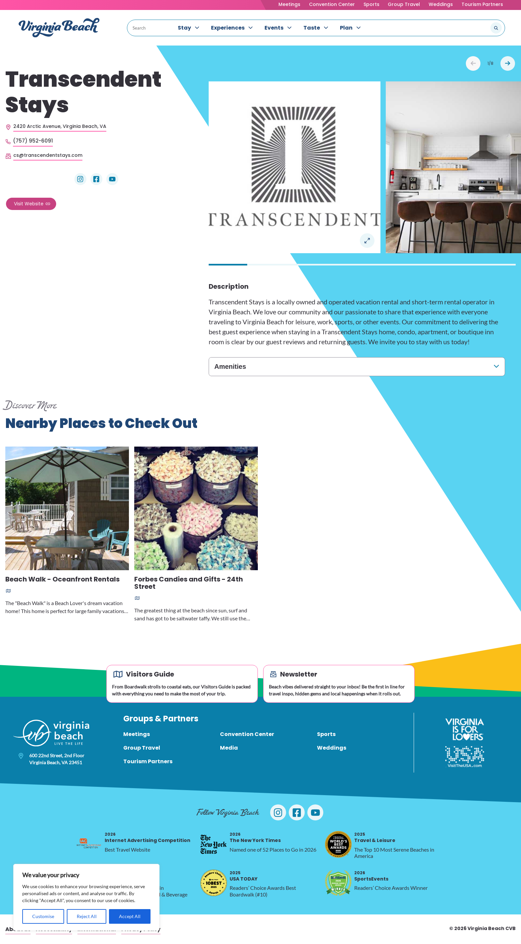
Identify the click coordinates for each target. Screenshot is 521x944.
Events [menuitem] (273, 28)
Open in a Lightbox (367, 240)
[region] (86, 897)
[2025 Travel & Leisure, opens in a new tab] (338, 844)
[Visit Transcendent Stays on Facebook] (96, 179)
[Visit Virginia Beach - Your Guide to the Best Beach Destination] (59, 27)
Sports (371, 4)
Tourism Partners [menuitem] (147, 761)
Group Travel (404, 4)
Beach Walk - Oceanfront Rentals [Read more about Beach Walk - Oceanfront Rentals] (62, 580)
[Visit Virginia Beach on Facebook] (297, 812)
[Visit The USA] (464, 756)
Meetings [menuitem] (136, 734)
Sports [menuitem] (326, 734)
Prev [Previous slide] (473, 63)
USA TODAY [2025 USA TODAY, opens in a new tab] (244, 876)
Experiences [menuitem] (228, 28)
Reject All (87, 916)
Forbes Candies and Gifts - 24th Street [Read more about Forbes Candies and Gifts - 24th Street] (188, 583)
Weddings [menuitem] (331, 748)
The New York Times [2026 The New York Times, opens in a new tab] (255, 837)
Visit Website (29, 203)
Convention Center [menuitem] (247, 734)
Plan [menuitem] (346, 28)
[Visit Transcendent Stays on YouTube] (112, 179)
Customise (43, 916)
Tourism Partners (482, 4)
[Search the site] (474, 28)
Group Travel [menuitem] (141, 748)
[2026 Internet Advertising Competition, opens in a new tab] (88, 844)
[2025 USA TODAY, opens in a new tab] (213, 883)
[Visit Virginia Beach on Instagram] (278, 812)
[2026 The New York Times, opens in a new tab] (213, 844)
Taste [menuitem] (311, 28)
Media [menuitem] (229, 748)
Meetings (289, 4)
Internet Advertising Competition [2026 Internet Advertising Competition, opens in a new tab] (147, 837)
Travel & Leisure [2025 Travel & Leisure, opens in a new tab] (374, 837)
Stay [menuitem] (184, 28)
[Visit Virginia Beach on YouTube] (315, 812)
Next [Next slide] (507, 63)
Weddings (441, 4)
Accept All (130, 916)
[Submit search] (496, 28)
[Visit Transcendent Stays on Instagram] (80, 179)
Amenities (230, 366)
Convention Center (332, 4)
